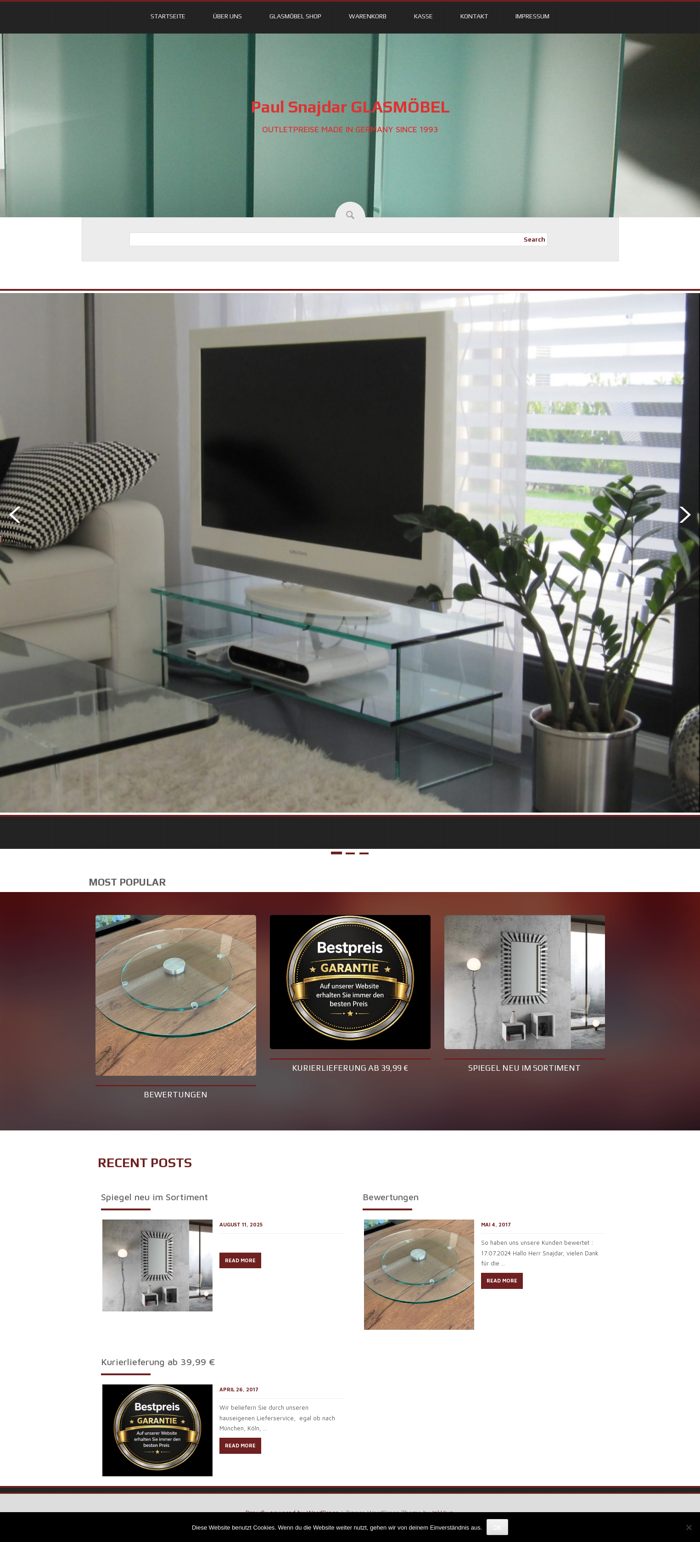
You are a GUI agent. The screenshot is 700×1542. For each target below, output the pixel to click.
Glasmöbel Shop (295, 16)
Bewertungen (175, 1094)
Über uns (227, 16)
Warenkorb (367, 16)
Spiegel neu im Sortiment (524, 1068)
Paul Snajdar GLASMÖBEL (350, 106)
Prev (13, 515)
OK (497, 1527)
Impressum (532, 16)
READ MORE (240, 1260)
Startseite (168, 16)
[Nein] (688, 1527)
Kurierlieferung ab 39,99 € (350, 1068)
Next (687, 515)
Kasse (423, 16)
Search (534, 239)
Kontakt (474, 16)
